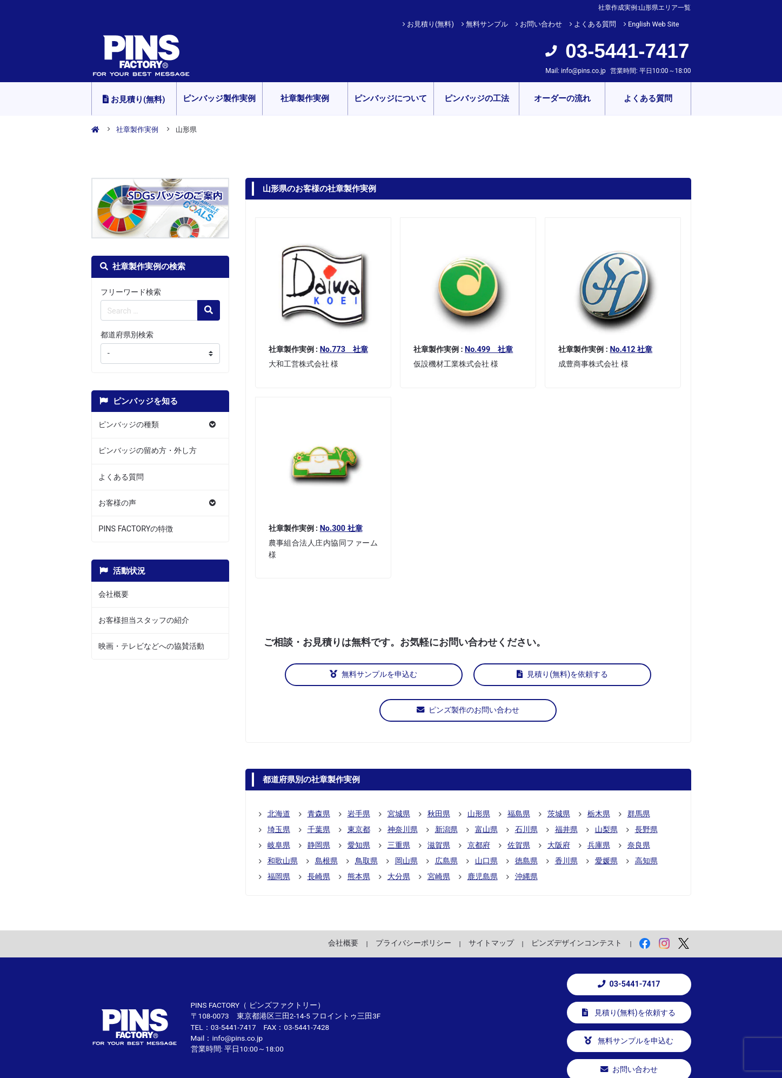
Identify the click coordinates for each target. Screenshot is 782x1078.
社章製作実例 (304, 98)
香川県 (566, 823)
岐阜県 (279, 807)
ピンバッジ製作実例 (219, 98)
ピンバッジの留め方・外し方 (147, 450)
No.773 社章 (344, 349)
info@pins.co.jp (583, 71)
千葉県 (319, 792)
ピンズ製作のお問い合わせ (604, 674)
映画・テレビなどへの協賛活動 (151, 646)
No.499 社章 (489, 349)
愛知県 (358, 807)
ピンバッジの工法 (476, 98)
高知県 (646, 823)
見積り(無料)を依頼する (468, 674)
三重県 (398, 807)
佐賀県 (518, 807)
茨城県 (558, 776)
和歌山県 (283, 823)
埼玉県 (279, 792)
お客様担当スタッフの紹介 (143, 620)
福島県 (518, 776)
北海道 (279, 776)
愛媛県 (606, 823)
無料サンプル (487, 24)
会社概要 (113, 594)
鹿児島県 (482, 839)
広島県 (446, 823)
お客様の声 (117, 503)
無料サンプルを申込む (332, 674)
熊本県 (358, 839)
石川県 (526, 792)
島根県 (326, 823)
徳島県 (526, 823)
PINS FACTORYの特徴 (135, 529)
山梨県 (606, 792)
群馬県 (638, 776)
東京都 (358, 792)
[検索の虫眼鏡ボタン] (208, 310)
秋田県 (438, 776)
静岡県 (319, 807)
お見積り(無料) (430, 24)
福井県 (566, 792)
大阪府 (558, 807)
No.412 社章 (631, 349)
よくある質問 (595, 24)
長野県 (646, 792)
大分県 (398, 839)
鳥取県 (366, 823)
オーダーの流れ (562, 98)
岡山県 (406, 823)
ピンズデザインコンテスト (576, 905)
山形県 (478, 776)
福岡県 (279, 839)
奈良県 (638, 807)
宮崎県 (438, 839)
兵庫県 (598, 807)
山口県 (486, 823)
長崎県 (319, 839)
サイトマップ (491, 905)
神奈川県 (402, 792)
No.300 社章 (341, 528)
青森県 (319, 776)
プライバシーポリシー (413, 905)
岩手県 (358, 776)
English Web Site (653, 24)
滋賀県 (438, 807)
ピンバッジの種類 (128, 424)
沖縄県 (526, 839)
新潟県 (446, 792)
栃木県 (598, 776)
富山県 (486, 792)
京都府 (478, 807)
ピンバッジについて (390, 98)
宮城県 (398, 776)
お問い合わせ (541, 24)
